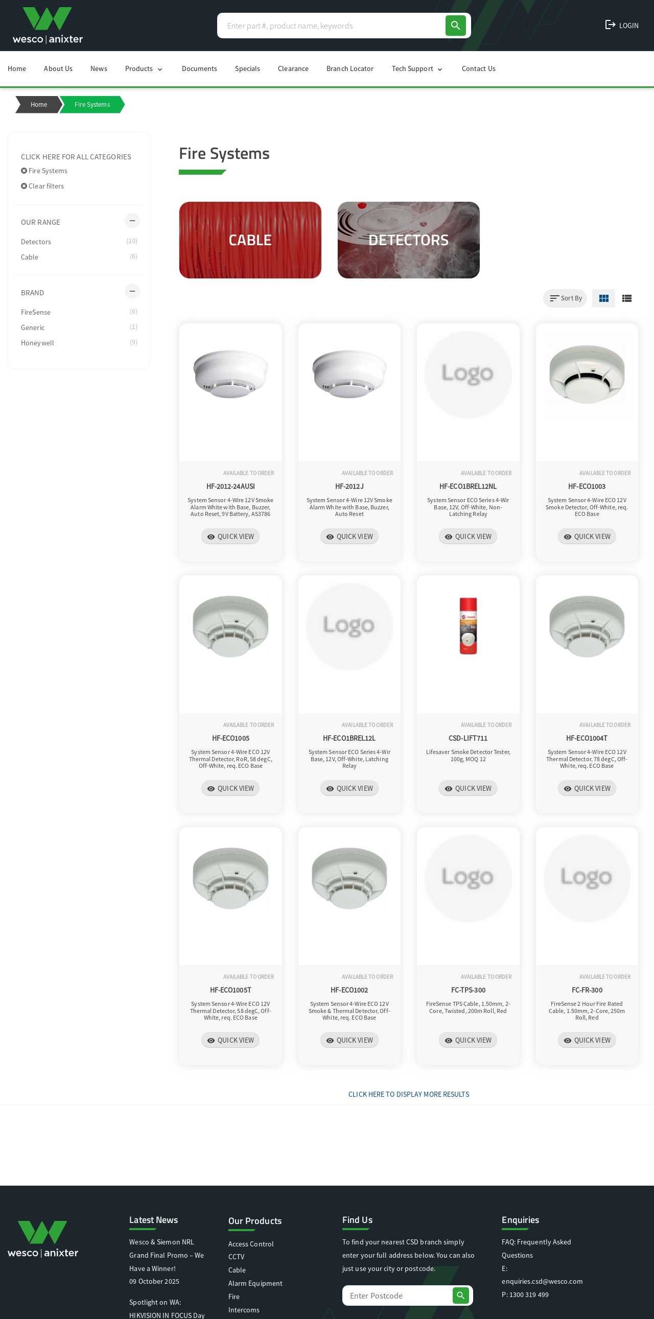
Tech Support (418, 69)
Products (144, 69)
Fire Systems (44, 170)
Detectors (79, 241)
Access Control (251, 1244)
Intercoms (244, 1309)
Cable (79, 256)
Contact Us (479, 68)
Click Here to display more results (408, 1094)
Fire (234, 1296)
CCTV (236, 1256)
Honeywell (79, 342)
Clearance (293, 68)
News (98, 68)
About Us (58, 68)
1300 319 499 (529, 1294)
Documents (200, 68)
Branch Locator (349, 68)
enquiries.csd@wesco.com (542, 1281)
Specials (247, 68)
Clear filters (42, 186)
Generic (79, 327)
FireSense (79, 311)
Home (17, 68)
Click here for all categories (76, 156)
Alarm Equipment (255, 1283)
